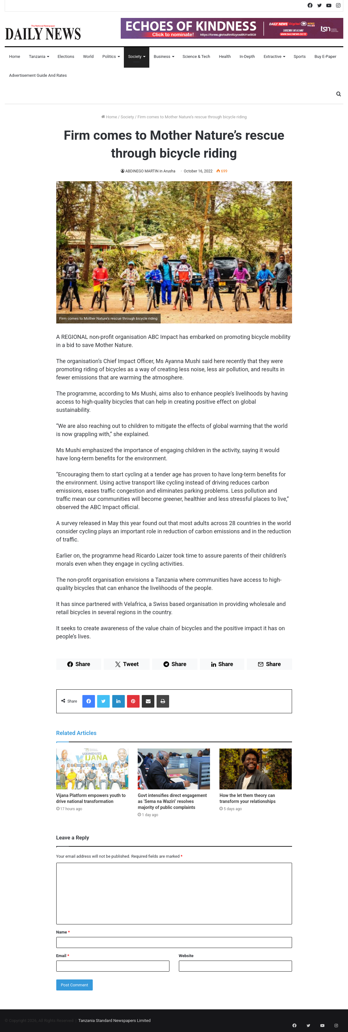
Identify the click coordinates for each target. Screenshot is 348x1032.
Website (186, 955)
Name (63, 932)
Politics (109, 56)
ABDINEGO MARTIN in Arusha (150, 171)
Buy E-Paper (325, 56)
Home (14, 56)
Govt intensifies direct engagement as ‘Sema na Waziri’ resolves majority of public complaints (172, 801)
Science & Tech (196, 56)
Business (162, 56)
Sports (300, 56)
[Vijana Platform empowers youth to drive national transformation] (92, 769)
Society (134, 56)
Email (62, 955)
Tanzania (37, 56)
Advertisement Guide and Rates (38, 75)
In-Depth (247, 56)
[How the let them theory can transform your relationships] (255, 769)
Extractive (273, 56)
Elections (66, 56)
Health (225, 56)
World (88, 56)
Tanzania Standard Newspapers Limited (114, 1020)
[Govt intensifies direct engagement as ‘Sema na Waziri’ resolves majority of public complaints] (174, 769)
